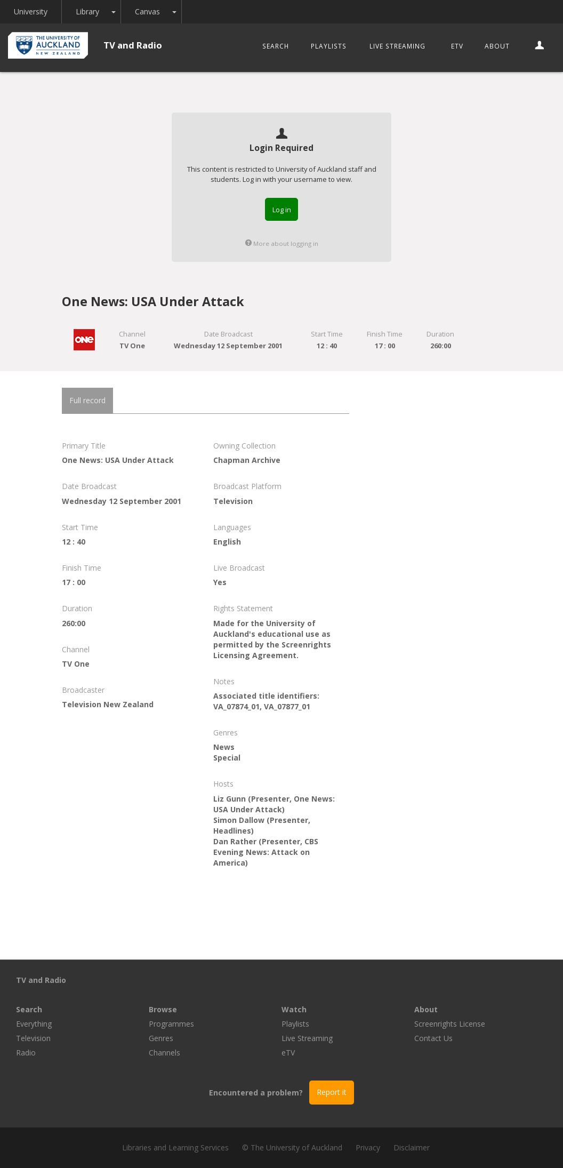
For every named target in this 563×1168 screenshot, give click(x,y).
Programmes (171, 1024)
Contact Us (433, 1038)
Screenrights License (449, 1024)
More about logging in (281, 243)
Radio (26, 1052)
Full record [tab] (87, 400)
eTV (457, 46)
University (30, 11)
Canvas (147, 11)
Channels (164, 1052)
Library (87, 11)
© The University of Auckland (292, 1147)
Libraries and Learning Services (175, 1147)
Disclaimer (411, 1147)
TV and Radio (132, 45)
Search (275, 46)
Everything (34, 1024)
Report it (332, 1092)
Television (33, 1038)
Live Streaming (397, 46)
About (497, 46)
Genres (161, 1038)
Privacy (368, 1147)
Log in (281, 209)
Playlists (329, 46)
